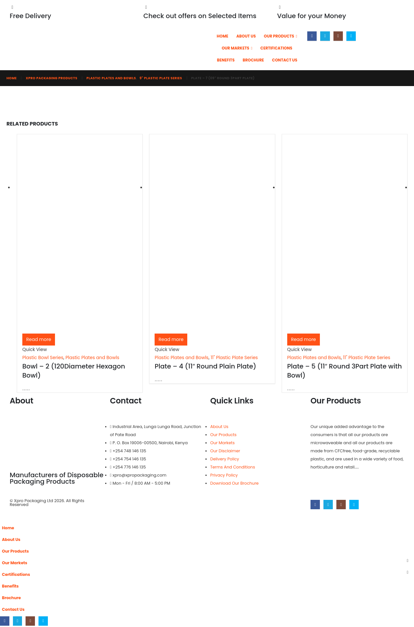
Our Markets (235, 48)
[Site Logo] (125, 50)
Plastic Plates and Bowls (92, 357)
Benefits (225, 60)
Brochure (253, 60)
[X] (325, 36)
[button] (4, 517)
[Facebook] (312, 36)
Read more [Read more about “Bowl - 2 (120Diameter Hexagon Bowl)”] (38, 339)
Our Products (279, 36)
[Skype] (351, 36)
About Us (246, 36)
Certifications (276, 48)
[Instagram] (338, 36)
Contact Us (284, 60)
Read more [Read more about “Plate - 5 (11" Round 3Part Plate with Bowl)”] (303, 339)
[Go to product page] (79, 236)
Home (222, 36)
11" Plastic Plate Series (234, 357)
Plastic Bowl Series (42, 357)
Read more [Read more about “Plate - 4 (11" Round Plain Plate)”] (170, 339)
